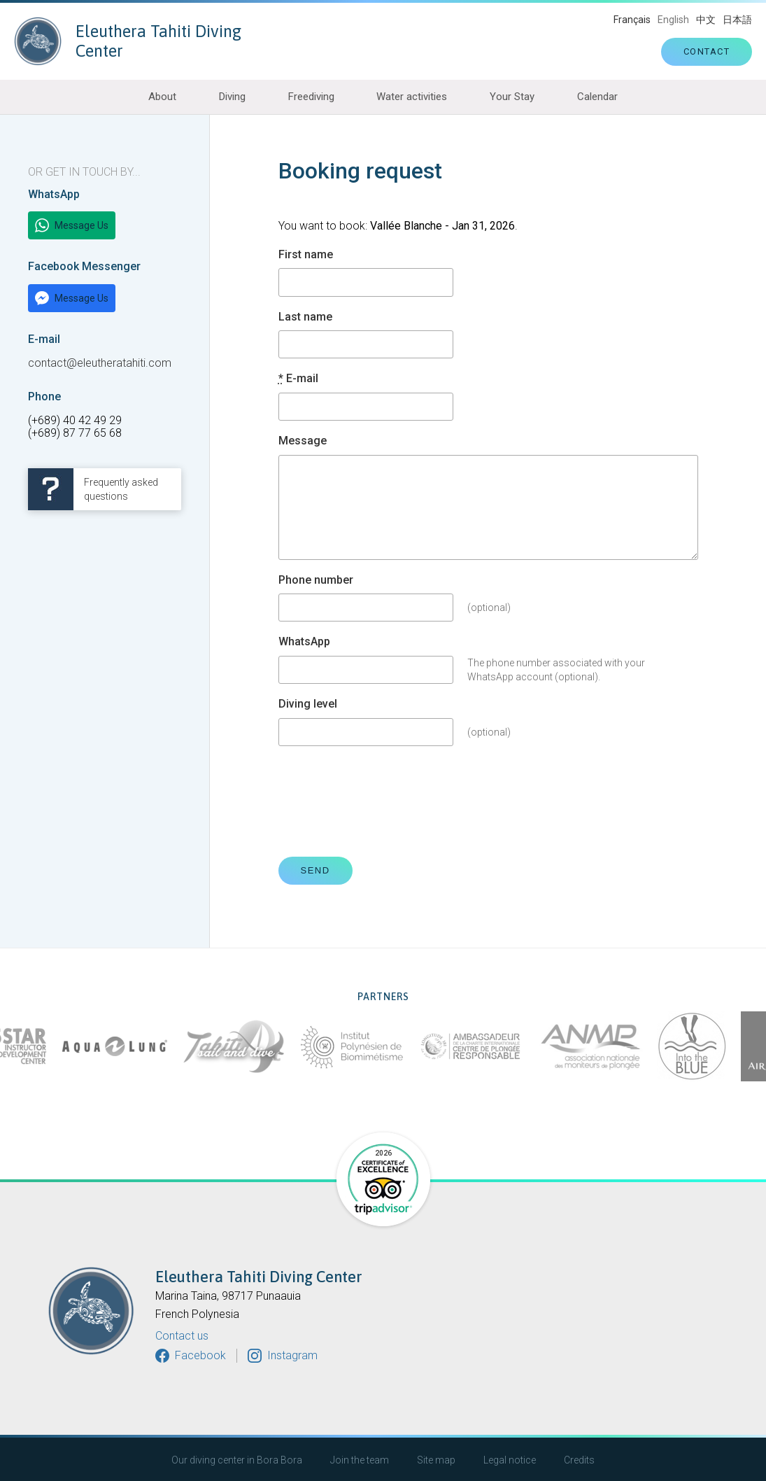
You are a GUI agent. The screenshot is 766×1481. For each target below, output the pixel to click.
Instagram (292, 1355)
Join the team (359, 1460)
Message (302, 441)
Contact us (181, 1336)
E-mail (298, 378)
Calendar (597, 96)
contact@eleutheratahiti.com (99, 363)
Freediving (311, 96)
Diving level (307, 704)
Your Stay (512, 96)
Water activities (411, 96)
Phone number (315, 580)
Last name (305, 317)
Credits (579, 1460)
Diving (232, 96)
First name (305, 254)
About (162, 96)
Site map (436, 1460)
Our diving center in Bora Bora (236, 1460)
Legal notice (509, 1460)
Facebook (200, 1355)
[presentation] (384, 801)
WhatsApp (304, 642)
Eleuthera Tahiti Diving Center (127, 41)
